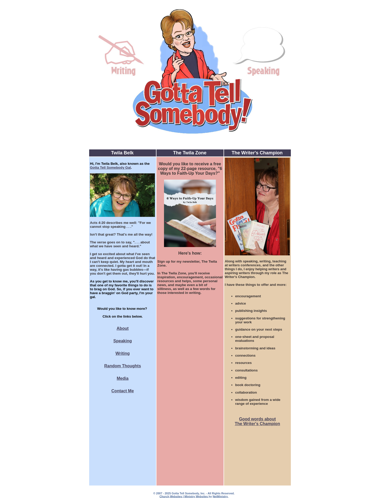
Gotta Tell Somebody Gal (110, 167)
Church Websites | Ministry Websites (184, 496)
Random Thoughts (122, 366)
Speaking (122, 341)
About (123, 328)
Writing (122, 353)
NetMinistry (220, 496)
